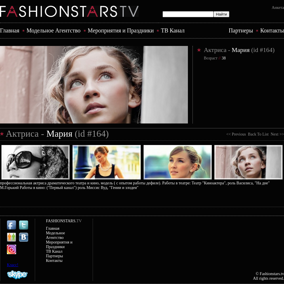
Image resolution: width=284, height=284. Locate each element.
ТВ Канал (172, 30)
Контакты (272, 30)
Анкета (278, 7)
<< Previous (237, 134)
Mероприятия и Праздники (121, 30)
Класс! (12, 265)
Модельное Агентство (53, 30)
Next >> (276, 134)
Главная (9, 30)
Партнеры (241, 30)
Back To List (258, 134)
